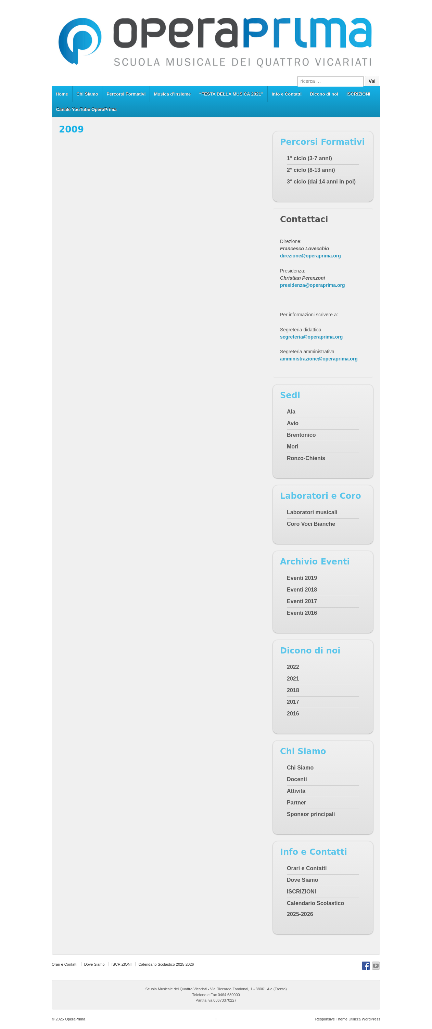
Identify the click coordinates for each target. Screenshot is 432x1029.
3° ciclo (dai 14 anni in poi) (321, 182)
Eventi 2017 (302, 601)
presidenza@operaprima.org (312, 285)
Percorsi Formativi (125, 94)
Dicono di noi (324, 94)
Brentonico (301, 435)
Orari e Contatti (307, 868)
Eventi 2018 (302, 590)
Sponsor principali (311, 814)
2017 (293, 702)
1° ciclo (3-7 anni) (309, 158)
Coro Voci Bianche (311, 524)
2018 (293, 690)
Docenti (297, 779)
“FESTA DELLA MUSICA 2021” (231, 94)
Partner (296, 802)
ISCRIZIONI (358, 94)
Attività (296, 791)
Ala (291, 412)
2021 (293, 679)
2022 (293, 667)
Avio (292, 423)
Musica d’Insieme (172, 94)
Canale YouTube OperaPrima (86, 109)
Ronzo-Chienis (306, 458)
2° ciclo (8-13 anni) (311, 170)
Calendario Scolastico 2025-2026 (166, 964)
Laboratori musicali (312, 512)
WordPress (371, 1019)
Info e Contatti (287, 94)
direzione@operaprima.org (310, 255)
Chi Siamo (87, 94)
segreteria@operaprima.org (311, 337)
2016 (293, 713)
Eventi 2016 (302, 613)
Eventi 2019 (302, 578)
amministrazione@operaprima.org (319, 358)
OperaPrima (74, 1019)
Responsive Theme (331, 1019)
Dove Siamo (302, 880)
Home (62, 94)
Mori (292, 446)
